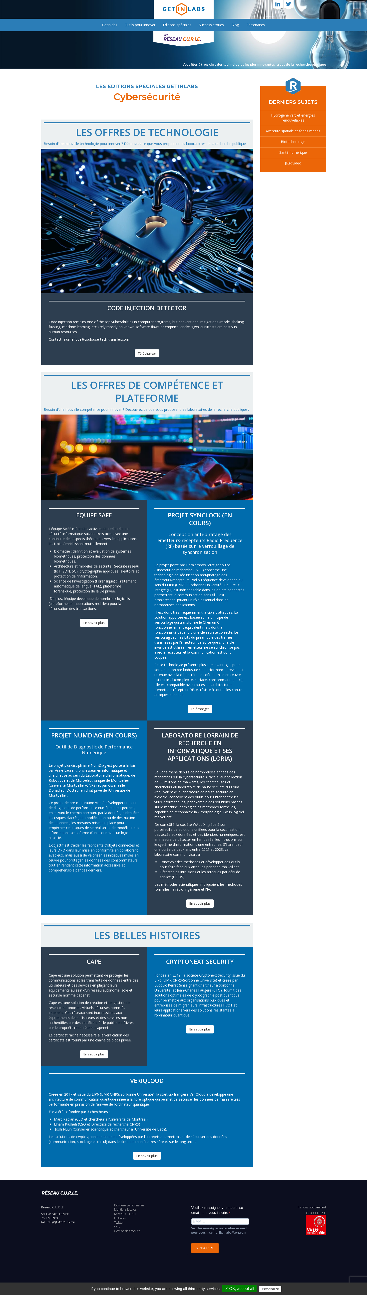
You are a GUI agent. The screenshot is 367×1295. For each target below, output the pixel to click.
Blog (235, 24)
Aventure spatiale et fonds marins (293, 131)
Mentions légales (125, 1209)
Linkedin (120, 1218)
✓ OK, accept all (239, 1289)
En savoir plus (94, 622)
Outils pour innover (140, 24)
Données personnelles (129, 1205)
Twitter (119, 1222)
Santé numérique (293, 152)
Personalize (270, 1289)
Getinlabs (109, 24)
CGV (117, 1227)
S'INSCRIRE (205, 1248)
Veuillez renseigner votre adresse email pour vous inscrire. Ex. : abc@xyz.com (219, 1230)
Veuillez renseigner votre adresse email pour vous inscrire (217, 1210)
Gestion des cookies (127, 1231)
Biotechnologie (293, 141)
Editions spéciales (177, 24)
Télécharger (147, 353)
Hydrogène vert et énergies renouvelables (293, 118)
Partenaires (255, 24)
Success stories (211, 24)
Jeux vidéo (293, 163)
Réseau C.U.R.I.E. (125, 1214)
